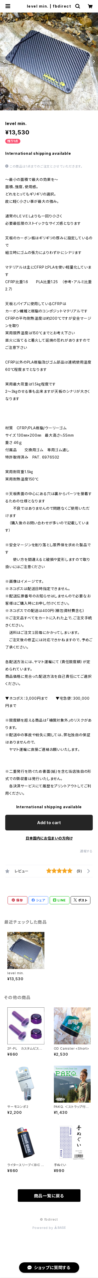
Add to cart (49, 822)
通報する (86, 851)
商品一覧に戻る (49, 1195)
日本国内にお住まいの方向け (49, 838)
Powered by (49, 1228)
